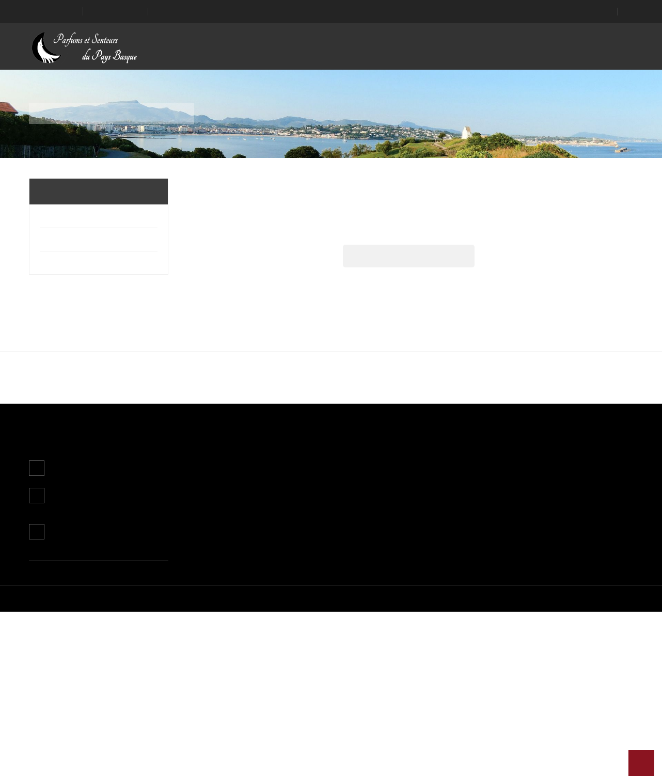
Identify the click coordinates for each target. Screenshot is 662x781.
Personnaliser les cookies (326, 391)
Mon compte (411, 610)
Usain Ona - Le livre (73, 263)
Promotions (203, 633)
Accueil (54, 191)
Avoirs (400, 662)
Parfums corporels (74, 239)
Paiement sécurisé (317, 691)
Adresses (405, 676)
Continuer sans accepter (267, 417)
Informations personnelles (433, 633)
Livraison (301, 633)
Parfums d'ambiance (74, 216)
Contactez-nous (78, 701)
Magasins (303, 705)
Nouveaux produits (214, 647)
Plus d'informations (241, 391)
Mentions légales (314, 647)
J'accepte (394, 417)
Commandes (411, 647)
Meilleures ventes (212, 662)
